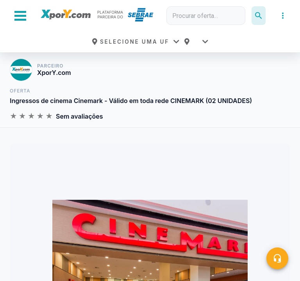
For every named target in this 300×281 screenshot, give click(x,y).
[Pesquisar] (259, 15)
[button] (135, 42)
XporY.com (54, 72)
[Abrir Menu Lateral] (20, 16)
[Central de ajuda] (277, 258)
